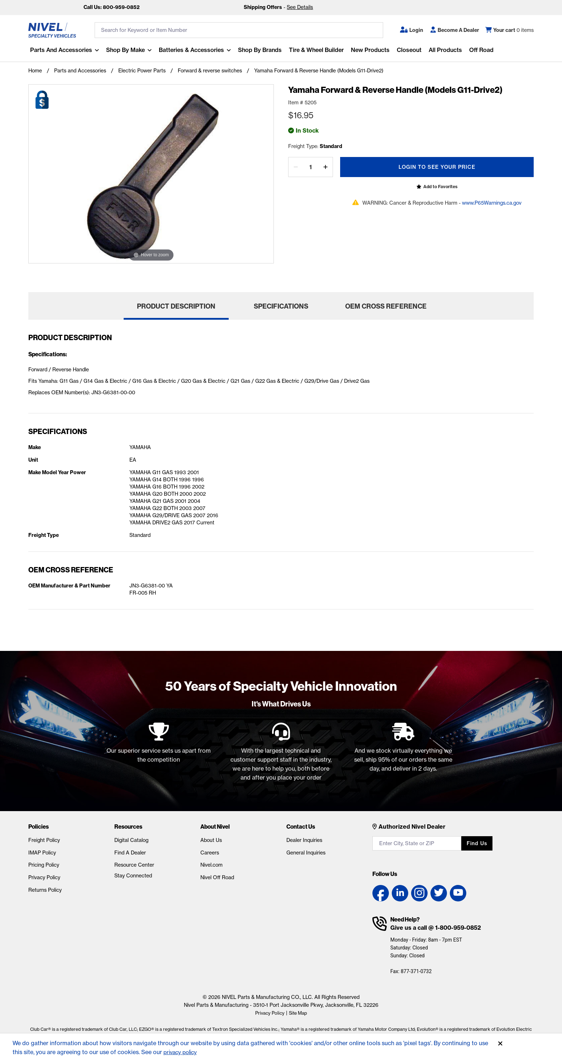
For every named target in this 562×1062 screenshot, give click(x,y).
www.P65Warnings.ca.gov (491, 203)
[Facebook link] (380, 893)
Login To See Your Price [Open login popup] (437, 167)
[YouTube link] (458, 893)
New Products (368, 49)
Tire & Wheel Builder (314, 49)
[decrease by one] (295, 167)
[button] (411, 30)
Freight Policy (44, 840)
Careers (209, 852)
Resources (128, 826)
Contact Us (300, 826)
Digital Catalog (131, 840)
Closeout (407, 49)
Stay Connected (133, 875)
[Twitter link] (438, 893)
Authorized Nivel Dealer (412, 826)
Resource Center (134, 865)
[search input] (239, 30)
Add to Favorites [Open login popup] (440, 186)
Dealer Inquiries (304, 840)
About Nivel (215, 826)
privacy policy (181, 1052)
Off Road (479, 49)
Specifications (281, 306)
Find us (477, 843)
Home (35, 70)
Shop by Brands (258, 49)
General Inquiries (305, 852)
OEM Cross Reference (386, 306)
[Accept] (500, 1044)
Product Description (176, 306)
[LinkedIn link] (400, 893)
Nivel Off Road (217, 877)
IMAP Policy (42, 852)
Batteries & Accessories (189, 49)
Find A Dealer (130, 852)
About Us (211, 840)
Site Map (299, 1013)
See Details (300, 7)
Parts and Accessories (59, 49)
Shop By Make (123, 49)
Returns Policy (45, 890)
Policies (38, 826)
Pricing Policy (43, 865)
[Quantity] (310, 167)
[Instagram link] (419, 893)
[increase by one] (325, 167)
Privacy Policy (44, 877)
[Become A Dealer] (454, 30)
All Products (443, 49)
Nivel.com (211, 865)
